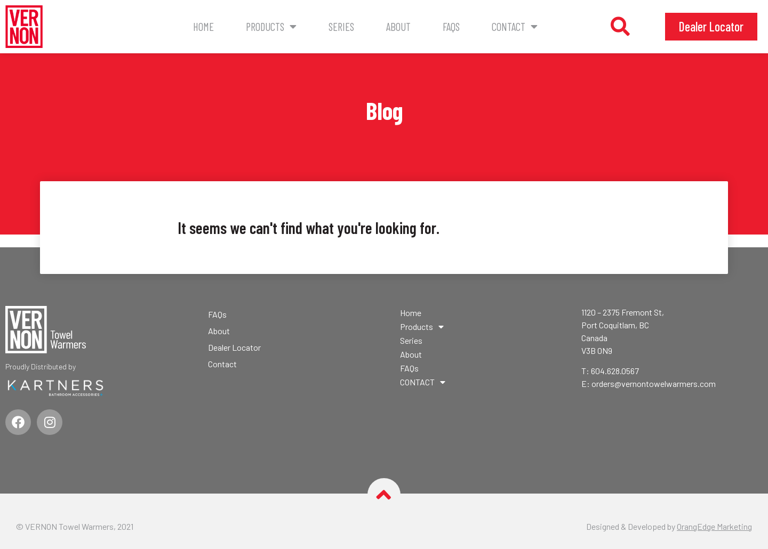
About (398, 26)
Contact (222, 364)
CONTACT (515, 27)
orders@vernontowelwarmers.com (653, 383)
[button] (620, 26)
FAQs (451, 26)
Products (271, 27)
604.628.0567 (615, 371)
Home (203, 26)
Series (341, 26)
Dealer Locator (234, 347)
